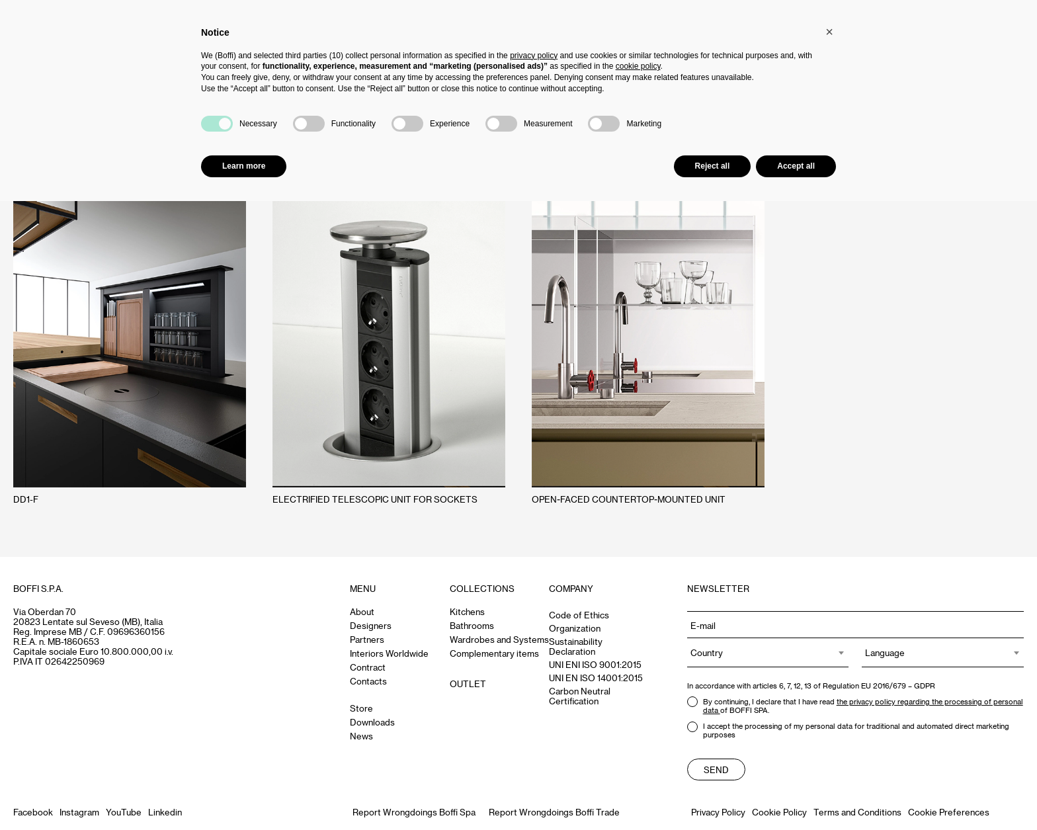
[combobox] (768, 652)
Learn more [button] (243, 166)
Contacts (368, 681)
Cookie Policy (779, 812)
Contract (368, 667)
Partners (367, 639)
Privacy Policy (718, 812)
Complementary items (494, 653)
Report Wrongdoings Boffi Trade (554, 812)
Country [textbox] (706, 652)
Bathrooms (472, 625)
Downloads (372, 722)
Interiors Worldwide (389, 653)
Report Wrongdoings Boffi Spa (414, 812)
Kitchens (467, 611)
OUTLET (468, 683)
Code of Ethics (579, 615)
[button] (829, 31)
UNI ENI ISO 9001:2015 (595, 664)
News (361, 736)
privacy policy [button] (534, 55)
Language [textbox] (885, 652)
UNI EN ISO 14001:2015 (596, 678)
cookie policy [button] (638, 66)
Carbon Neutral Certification (579, 696)
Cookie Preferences (948, 812)
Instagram (79, 812)
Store (361, 708)
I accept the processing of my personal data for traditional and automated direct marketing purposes (848, 730)
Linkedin (165, 812)
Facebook (33, 812)
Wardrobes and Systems (499, 639)
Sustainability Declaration (575, 646)
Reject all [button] (712, 166)
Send (716, 769)
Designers (371, 625)
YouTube (124, 812)
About (362, 611)
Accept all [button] (796, 166)
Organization (575, 628)
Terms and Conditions (857, 812)
